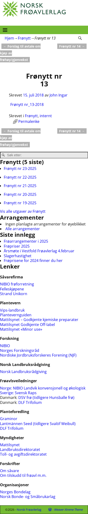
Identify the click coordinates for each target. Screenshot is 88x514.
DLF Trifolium (30, 402)
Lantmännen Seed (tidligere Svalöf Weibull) (38, 423)
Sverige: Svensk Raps (18, 392)
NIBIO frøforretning (17, 284)
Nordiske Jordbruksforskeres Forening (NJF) (38, 355)
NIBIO (5, 345)
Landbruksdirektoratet (20, 449)
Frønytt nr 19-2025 (20, 202)
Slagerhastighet (17, 255)
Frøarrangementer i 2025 (26, 241)
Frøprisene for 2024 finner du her (33, 260)
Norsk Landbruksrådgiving (23, 371)
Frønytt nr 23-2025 (20, 168)
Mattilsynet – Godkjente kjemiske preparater (39, 319)
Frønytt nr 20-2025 (20, 194)
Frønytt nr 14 (72, 46)
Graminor (8, 418)
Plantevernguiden (15, 314)
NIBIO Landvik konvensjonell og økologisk (49, 388)
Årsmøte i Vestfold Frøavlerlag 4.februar (39, 250)
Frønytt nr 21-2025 (20, 185)
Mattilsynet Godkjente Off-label (27, 324)
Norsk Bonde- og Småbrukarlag (27, 496)
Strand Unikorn (13, 293)
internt (46, 115)
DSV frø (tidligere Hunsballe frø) (46, 397)
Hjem (9, 38)
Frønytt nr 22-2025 (20, 177)
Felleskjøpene (12, 289)
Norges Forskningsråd (19, 350)
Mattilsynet (10, 444)
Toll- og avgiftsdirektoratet (23, 454)
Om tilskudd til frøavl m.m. (23, 475)
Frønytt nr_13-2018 (27, 104)
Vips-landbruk (12, 310)
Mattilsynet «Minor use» (21, 329)
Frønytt (24, 38)
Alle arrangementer (22, 228)
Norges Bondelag (15, 491)
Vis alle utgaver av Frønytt (23, 211)
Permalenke (28, 121)
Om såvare (9, 470)
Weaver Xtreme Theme (68, 509)
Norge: (6, 388)
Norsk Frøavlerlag (29, 509)
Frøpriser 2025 (17, 246)
